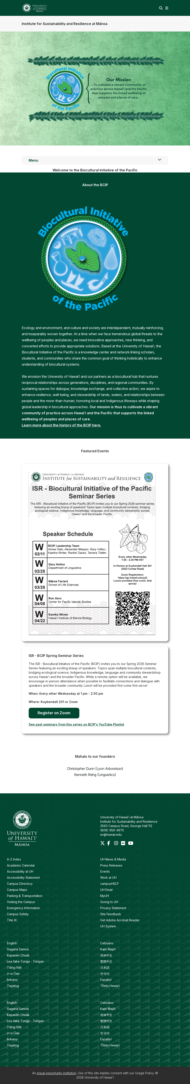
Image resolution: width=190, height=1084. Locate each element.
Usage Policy (144, 1073)
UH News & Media (113, 859)
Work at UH (108, 877)
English (12, 943)
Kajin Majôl (107, 949)
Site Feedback (110, 914)
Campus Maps (17, 890)
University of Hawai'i (99, 1077)
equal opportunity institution (56, 1073)
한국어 (104, 973)
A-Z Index (14, 859)
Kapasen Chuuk (18, 955)
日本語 (104, 967)
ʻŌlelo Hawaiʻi (110, 986)
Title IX (12, 920)
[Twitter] (102, 843)
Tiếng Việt (14, 967)
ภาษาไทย (13, 973)
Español (106, 979)
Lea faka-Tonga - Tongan (25, 961)
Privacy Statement (113, 908)
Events (105, 871)
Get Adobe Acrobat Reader (120, 920)
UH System (108, 926)
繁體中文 (106, 961)
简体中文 (106, 955)
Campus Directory (20, 883)
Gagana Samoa (18, 949)
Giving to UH (109, 902)
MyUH (104, 896)
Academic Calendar (21, 865)
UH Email (106, 890)
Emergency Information (23, 908)
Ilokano (12, 979)
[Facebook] (109, 843)
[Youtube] (130, 843)
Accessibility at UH (20, 871)
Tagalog (13, 986)
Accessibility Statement (23, 877)
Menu (95, 160)
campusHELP (109, 883)
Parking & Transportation (24, 896)
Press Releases (111, 865)
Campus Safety (18, 914)
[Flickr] (123, 843)
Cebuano (106, 943)
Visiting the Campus (21, 902)
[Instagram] (116, 843)
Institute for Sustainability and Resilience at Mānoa (64, 24)
